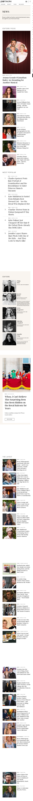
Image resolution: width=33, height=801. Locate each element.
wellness (21, 4)
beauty (9, 4)
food (15, 4)
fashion (3, 4)
